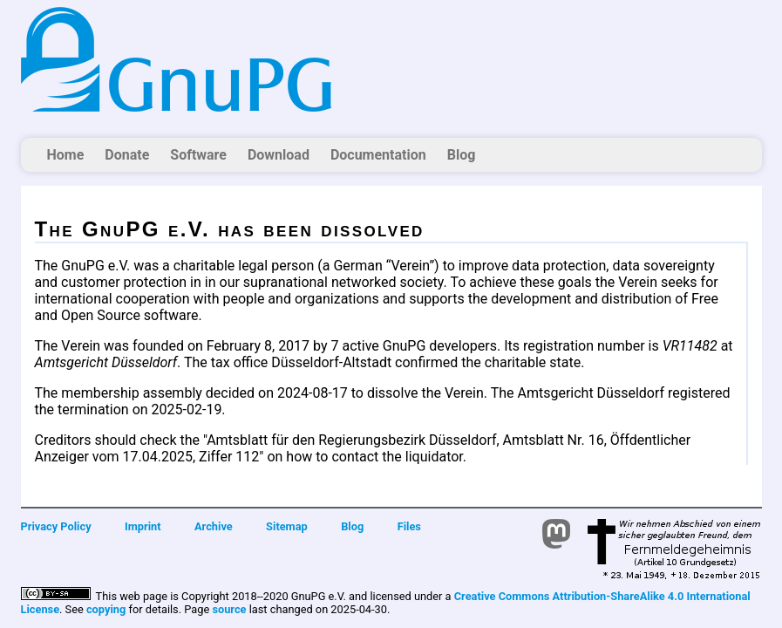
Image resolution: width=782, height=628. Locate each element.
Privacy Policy (56, 526)
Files (409, 526)
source (229, 609)
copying (106, 609)
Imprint (143, 526)
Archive (213, 526)
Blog (461, 155)
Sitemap (287, 526)
